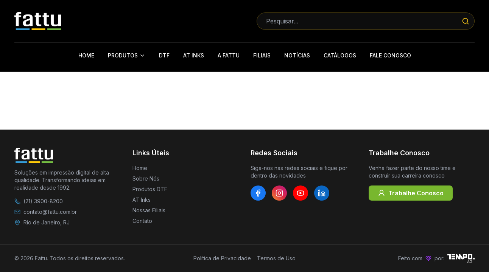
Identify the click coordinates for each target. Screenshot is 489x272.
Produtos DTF (149, 189)
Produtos (126, 55)
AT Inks (193, 55)
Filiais (262, 55)
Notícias (297, 55)
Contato (142, 221)
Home (86, 55)
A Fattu (229, 55)
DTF (164, 55)
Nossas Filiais (148, 210)
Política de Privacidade (222, 258)
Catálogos (340, 55)
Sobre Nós (145, 178)
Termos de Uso (276, 258)
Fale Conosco (390, 55)
